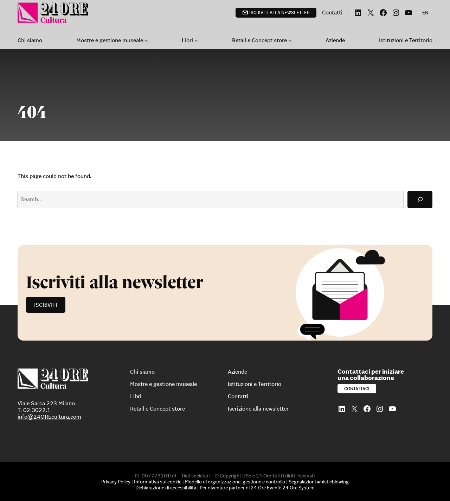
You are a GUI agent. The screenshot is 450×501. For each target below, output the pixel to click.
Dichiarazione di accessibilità (165, 487)
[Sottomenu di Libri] (196, 40)
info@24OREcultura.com (49, 416)
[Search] (419, 199)
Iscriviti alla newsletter (279, 12)
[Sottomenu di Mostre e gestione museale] (146, 40)
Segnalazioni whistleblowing (319, 481)
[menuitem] (425, 12)
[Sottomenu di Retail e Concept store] (290, 40)
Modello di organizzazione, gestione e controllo (235, 481)
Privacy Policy (115, 481)
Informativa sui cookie (157, 481)
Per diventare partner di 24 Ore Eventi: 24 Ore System (257, 487)
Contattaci (356, 389)
